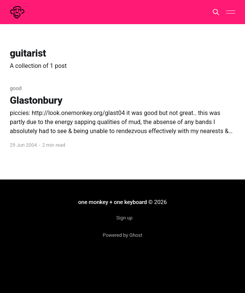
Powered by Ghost (122, 235)
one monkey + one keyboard (112, 202)
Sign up (124, 218)
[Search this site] (216, 12)
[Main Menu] (230, 12)
